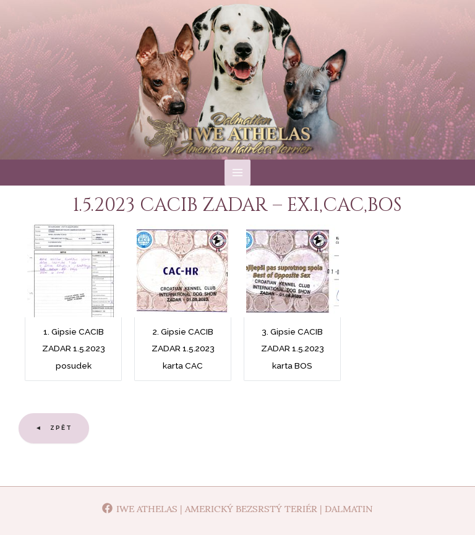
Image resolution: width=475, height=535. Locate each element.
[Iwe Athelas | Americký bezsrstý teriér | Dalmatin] (237, 508)
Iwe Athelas (238, 110)
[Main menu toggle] (238, 208)
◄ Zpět (53, 464)
